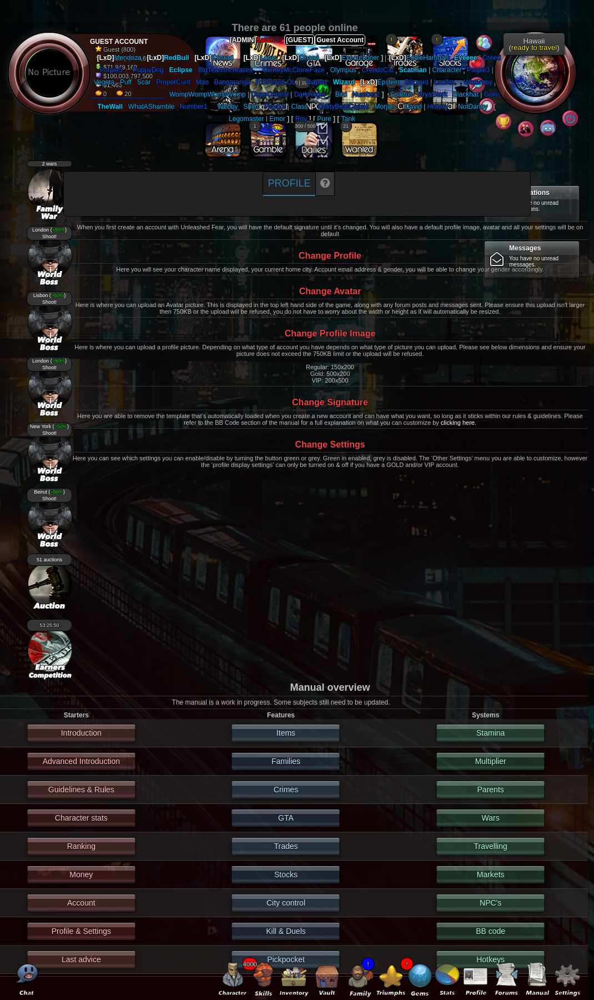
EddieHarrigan (427, 58)
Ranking (81, 846)
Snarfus (401, 94)
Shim (250, 106)
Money (81, 874)
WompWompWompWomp (207, 94)
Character (447, 70)
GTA (286, 817)
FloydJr (274, 106)
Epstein (388, 82)
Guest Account (340, 40)
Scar (144, 82)
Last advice (81, 959)
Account (81, 902)
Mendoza (127, 58)
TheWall (110, 106)
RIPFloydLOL (276, 82)
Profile (289, 183)
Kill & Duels (286, 931)
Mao (202, 82)
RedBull (176, 58)
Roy (301, 119)
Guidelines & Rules (81, 789)
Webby (227, 106)
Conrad (222, 58)
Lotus (268, 58)
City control (285, 902)
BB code (490, 931)
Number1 (193, 106)
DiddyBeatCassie (343, 106)
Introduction (81, 732)
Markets (491, 874)
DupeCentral (270, 94)
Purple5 (111, 70)
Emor (277, 119)
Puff (126, 82)
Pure (324, 119)
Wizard (344, 82)
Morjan (384, 106)
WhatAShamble (151, 106)
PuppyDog (148, 70)
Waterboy (478, 82)
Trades (286, 846)
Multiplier (490, 761)
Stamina (490, 732)
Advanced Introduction (81, 761)
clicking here (458, 422)
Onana (309, 58)
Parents (490, 789)
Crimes (286, 789)
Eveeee (465, 58)
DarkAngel (309, 94)
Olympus (343, 70)
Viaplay (317, 82)
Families (285, 761)
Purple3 (478, 70)
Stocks (286, 874)
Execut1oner (360, 58)
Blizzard (417, 82)
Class (299, 106)
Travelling (490, 846)
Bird (341, 94)
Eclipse (181, 70)
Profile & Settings (81, 931)
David (413, 106)
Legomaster (246, 119)
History (437, 106)
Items (285, 732)
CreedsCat (378, 70)
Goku (492, 94)
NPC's (490, 902)
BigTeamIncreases (225, 70)
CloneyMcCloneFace (293, 70)
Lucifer (444, 82)
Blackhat (466, 94)
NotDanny (472, 106)
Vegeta (104, 82)
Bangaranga (232, 82)
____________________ (127, 94)
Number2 (366, 94)
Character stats (81, 817)
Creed (491, 58)
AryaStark (432, 94)
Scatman (413, 70)
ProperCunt (173, 82)
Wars (491, 817)
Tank (348, 119)
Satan (265, 40)
